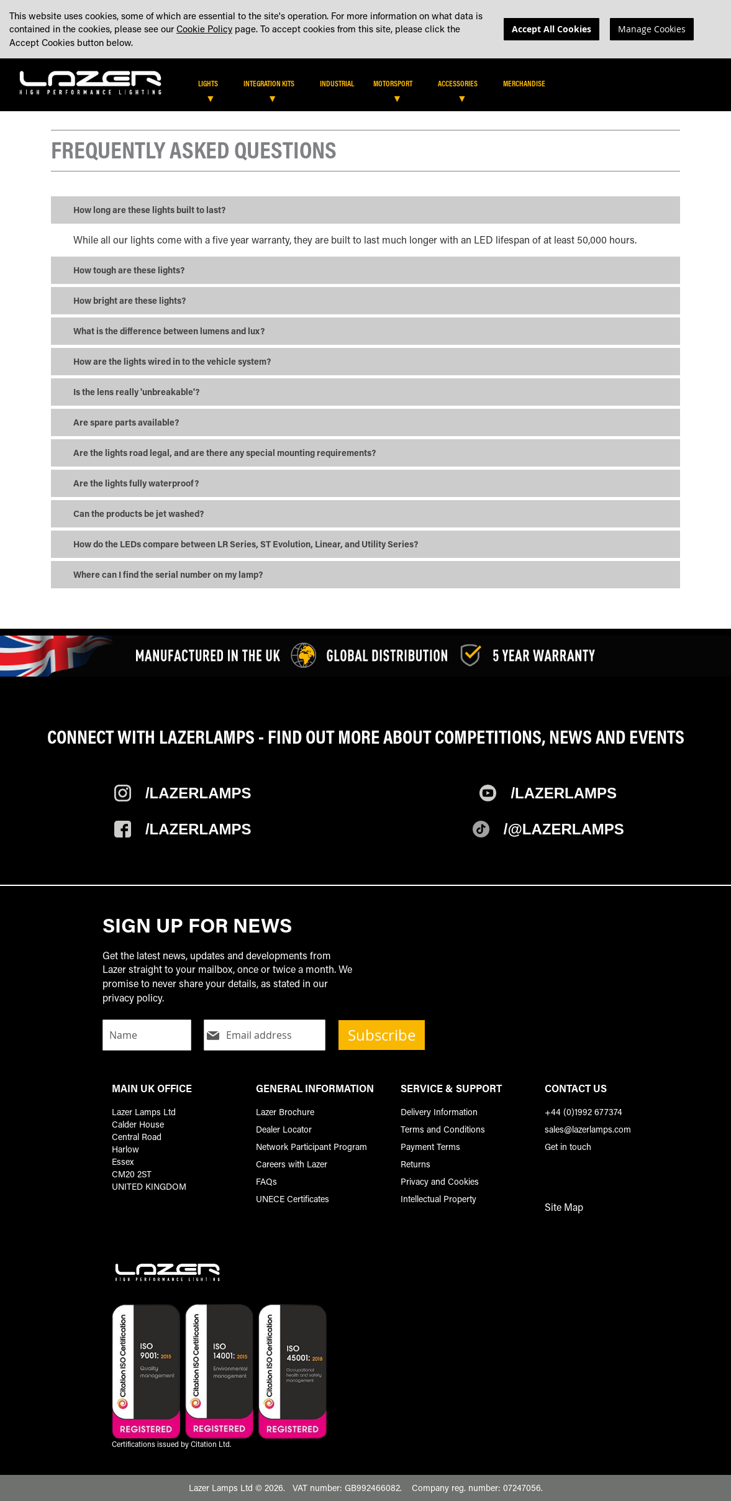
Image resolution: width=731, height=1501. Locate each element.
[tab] (369, 88)
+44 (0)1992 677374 (583, 1112)
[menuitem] (214, 83)
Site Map (564, 1206)
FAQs (266, 1181)
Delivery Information (439, 1112)
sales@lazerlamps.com (588, 1129)
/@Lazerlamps (564, 829)
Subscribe (381, 1035)
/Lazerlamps (198, 793)
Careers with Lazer (291, 1164)
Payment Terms (430, 1146)
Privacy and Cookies (440, 1181)
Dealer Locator (284, 1129)
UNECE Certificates (292, 1199)
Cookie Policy (204, 28)
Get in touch (568, 1146)
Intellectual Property (438, 1199)
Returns (415, 1164)
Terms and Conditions (443, 1129)
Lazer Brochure (285, 1112)
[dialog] (365, 29)
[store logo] (90, 81)
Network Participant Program (311, 1146)
